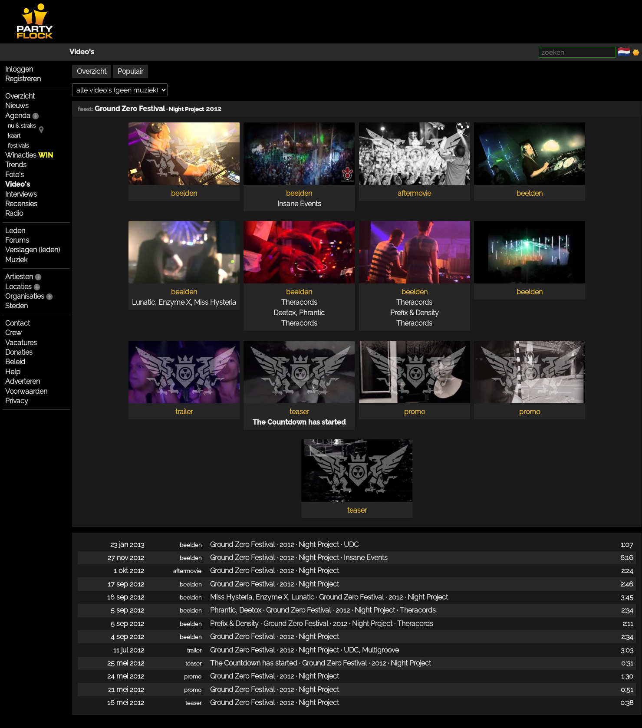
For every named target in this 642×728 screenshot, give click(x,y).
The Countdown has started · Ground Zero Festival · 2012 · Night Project (320, 663)
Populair (130, 71)
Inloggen (19, 69)
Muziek (16, 260)
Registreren (23, 79)
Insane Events (299, 204)
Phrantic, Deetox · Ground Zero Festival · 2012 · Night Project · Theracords (323, 610)
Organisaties (24, 296)
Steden (16, 306)
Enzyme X (174, 302)
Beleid (15, 362)
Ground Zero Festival (130, 109)
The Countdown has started (299, 422)
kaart (14, 135)
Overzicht (20, 96)
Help (12, 372)
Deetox (284, 313)
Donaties (19, 352)
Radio (14, 213)
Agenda (17, 116)
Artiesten (19, 277)
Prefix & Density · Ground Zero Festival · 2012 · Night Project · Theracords (321, 623)
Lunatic (143, 302)
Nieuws (17, 106)
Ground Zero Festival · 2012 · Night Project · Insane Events (299, 557)
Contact (17, 323)
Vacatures (21, 343)
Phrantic (312, 313)
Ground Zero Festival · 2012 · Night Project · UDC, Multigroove (304, 650)
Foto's (14, 175)
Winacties (29, 155)
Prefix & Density (414, 313)
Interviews (21, 194)
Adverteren (22, 381)
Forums (17, 240)
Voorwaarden (26, 391)
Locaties (18, 287)
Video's (81, 52)
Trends (15, 165)
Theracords (299, 302)
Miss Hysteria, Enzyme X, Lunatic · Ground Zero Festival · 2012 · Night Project (329, 597)
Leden (15, 231)
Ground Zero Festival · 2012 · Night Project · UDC (284, 544)
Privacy (16, 401)
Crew (13, 333)
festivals (18, 145)
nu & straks (22, 125)
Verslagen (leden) (32, 250)
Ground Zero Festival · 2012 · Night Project (274, 571)
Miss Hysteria (215, 302)
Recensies (21, 204)
